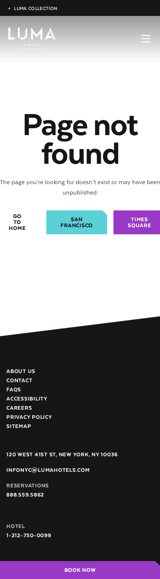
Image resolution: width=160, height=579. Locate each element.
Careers (19, 408)
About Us (20, 371)
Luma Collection (32, 8)
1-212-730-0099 (28, 535)
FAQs (13, 390)
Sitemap (18, 426)
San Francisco (76, 222)
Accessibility (26, 399)
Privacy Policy (29, 417)
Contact (19, 380)
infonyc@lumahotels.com (48, 470)
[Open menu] (145, 38)
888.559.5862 (25, 495)
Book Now (80, 570)
